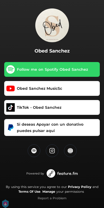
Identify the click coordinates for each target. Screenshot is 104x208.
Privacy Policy (79, 187)
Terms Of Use (29, 191)
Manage (48, 191)
